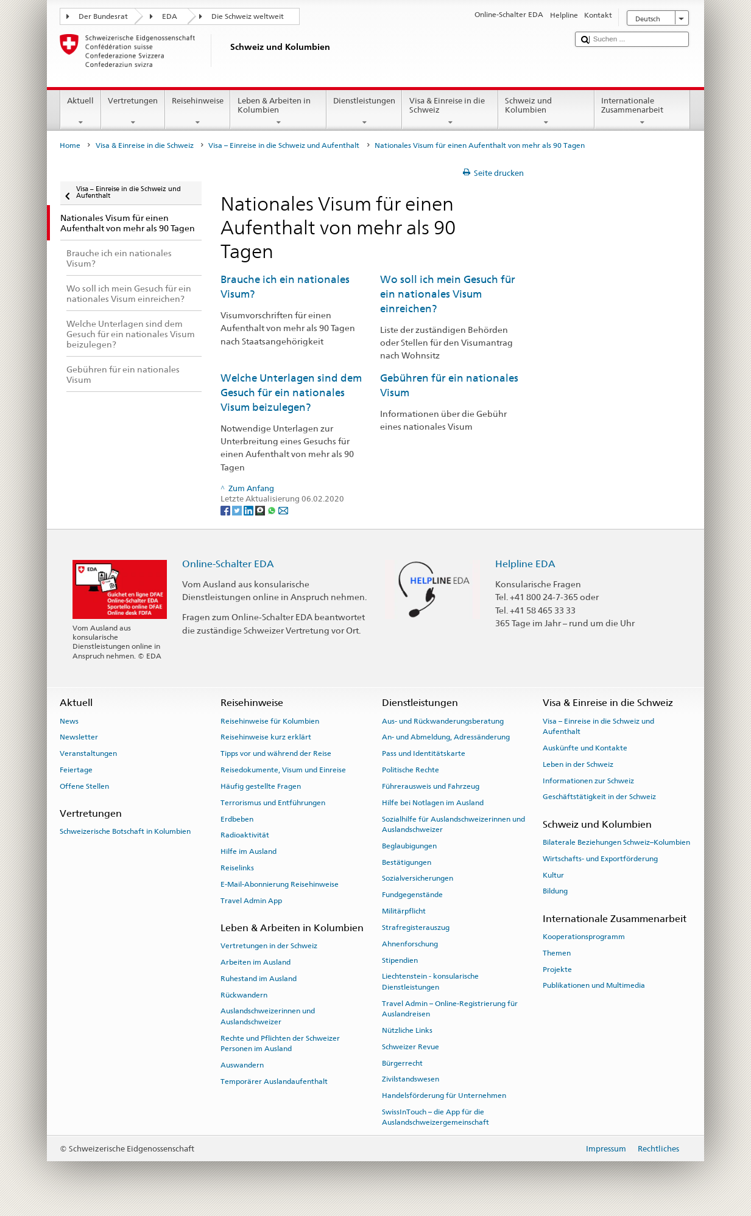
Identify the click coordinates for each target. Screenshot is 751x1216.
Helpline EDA (525, 564)
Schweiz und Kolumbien (546, 111)
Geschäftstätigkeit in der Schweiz (599, 796)
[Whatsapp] (272, 510)
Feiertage (76, 770)
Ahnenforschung (410, 944)
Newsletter (79, 737)
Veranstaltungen (88, 753)
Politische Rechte (410, 770)
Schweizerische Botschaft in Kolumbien (125, 831)
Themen (557, 953)
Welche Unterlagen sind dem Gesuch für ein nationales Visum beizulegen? (291, 392)
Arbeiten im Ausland (255, 962)
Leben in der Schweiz (578, 764)
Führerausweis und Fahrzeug (430, 786)
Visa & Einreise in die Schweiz (450, 111)
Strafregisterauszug (416, 927)
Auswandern (242, 1065)
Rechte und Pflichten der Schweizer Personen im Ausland (280, 1043)
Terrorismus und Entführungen (272, 802)
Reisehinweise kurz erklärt (265, 737)
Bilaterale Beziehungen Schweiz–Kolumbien (616, 842)
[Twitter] (238, 510)
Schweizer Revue (410, 1047)
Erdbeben (236, 818)
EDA (169, 16)
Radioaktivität (244, 835)
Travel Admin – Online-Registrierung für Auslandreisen (450, 1008)
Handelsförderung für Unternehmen (444, 1095)
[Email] (283, 510)
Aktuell (80, 111)
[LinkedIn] (249, 510)
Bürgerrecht (402, 1062)
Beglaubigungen (409, 846)
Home (70, 145)
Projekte (557, 969)
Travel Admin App (251, 900)
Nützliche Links (407, 1030)
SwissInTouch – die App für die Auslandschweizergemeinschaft (435, 1117)
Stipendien (400, 960)
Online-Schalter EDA (228, 564)
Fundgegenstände (412, 894)
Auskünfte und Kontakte (585, 748)
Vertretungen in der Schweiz (268, 946)
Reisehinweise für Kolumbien (269, 720)
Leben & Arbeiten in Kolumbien (278, 111)
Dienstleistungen (364, 111)
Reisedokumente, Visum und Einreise (283, 770)
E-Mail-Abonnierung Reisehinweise (279, 884)
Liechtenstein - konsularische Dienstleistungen (430, 981)
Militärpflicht (404, 911)
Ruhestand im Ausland (258, 978)
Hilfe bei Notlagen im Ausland (433, 802)
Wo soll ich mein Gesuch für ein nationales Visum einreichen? (447, 293)
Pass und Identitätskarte (423, 753)
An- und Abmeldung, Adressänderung (446, 737)
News (69, 720)
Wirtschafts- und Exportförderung (600, 858)
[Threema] (261, 510)
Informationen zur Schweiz (588, 780)
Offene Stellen (84, 786)
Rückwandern (243, 994)
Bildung (555, 891)
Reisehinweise (198, 111)
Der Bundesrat (103, 16)
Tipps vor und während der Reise (275, 753)
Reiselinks (237, 868)
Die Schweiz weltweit (247, 16)
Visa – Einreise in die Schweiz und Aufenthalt (283, 145)
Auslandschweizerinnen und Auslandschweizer (267, 1016)
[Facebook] (226, 510)
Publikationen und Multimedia (594, 985)
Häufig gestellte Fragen (260, 786)
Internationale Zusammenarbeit (642, 111)
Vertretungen (133, 111)
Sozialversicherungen (417, 878)
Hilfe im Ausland (248, 851)
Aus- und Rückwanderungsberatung (443, 720)
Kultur (553, 874)
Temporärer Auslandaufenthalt (274, 1081)
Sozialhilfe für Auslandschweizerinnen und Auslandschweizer (453, 823)
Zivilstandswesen (410, 1079)
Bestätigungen (406, 862)
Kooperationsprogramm (584, 936)
